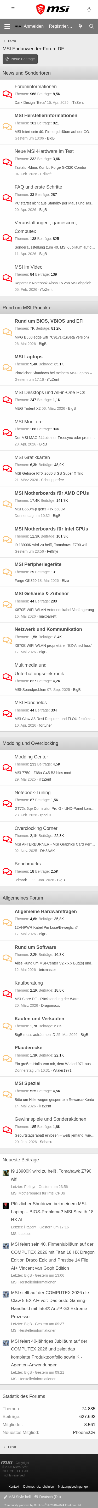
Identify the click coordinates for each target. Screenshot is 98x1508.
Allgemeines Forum (23, 898)
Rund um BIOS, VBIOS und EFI (49, 321)
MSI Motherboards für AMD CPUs (52, 493)
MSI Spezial (28, 1083)
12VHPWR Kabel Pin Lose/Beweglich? (46, 927)
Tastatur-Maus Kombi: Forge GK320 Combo (50, 167)
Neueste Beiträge (21, 1159)
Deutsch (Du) (47, 1497)
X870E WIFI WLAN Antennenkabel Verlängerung (54, 610)
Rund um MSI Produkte (27, 307)
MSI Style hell (17, 1497)
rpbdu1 (46, 815)
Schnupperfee (52, 480)
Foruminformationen (36, 86)
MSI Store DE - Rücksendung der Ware (47, 999)
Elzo (65, 580)
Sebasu (46, 1142)
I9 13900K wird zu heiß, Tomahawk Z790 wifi (51, 545)
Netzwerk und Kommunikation (48, 629)
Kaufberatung (29, 983)
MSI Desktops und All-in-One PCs (50, 392)
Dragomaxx (50, 1005)
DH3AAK (47, 851)
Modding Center (31, 756)
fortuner (45, 725)
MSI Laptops (29, 356)
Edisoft (45, 174)
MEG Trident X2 (28, 408)
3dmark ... (23, 880)
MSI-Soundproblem (30, 689)
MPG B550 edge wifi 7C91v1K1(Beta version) (52, 337)
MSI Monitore (29, 421)
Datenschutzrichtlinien (38, 1486)
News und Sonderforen (27, 73)
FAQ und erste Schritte (38, 187)
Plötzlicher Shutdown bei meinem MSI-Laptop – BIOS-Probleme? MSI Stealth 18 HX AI (52, 1211)
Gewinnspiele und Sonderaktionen (50, 1119)
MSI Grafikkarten (32, 457)
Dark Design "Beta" (30, 102)
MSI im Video (29, 267)
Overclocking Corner (36, 828)
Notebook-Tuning (32, 792)
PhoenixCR (84, 1432)
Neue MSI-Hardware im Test (44, 151)
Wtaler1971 (62, 1070)
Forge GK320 (26, 580)
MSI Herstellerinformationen (46, 115)
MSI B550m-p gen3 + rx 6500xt (40, 509)
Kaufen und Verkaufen (39, 1018)
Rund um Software (35, 947)
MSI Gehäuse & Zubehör (42, 593)
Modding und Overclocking (30, 743)
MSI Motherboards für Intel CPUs (51, 529)
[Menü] (7, 26)
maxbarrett (47, 616)
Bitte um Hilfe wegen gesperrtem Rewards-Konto (54, 1099)
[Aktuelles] (80, 26)
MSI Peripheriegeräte (38, 564)
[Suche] (91, 26)
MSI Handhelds (31, 702)
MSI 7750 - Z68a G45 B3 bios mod (43, 773)
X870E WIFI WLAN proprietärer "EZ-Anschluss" (53, 645)
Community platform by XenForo (43, 1505)
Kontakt (13, 1486)
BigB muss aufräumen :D (35, 1035)
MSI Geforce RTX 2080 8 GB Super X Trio (49, 473)
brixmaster (47, 970)
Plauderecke (28, 1047)
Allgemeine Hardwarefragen (46, 911)
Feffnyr (52, 551)
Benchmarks (28, 863)
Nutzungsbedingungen (74, 1486)
